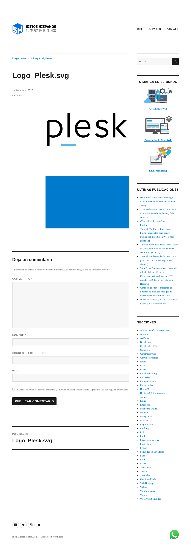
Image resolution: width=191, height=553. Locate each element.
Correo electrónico (29, 353)
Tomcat (143, 471)
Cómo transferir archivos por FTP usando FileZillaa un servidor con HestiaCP (156, 280)
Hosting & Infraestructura (152, 393)
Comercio (145, 349)
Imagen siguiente (42, 58)
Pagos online (146, 424)
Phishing (144, 428)
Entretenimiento (148, 381)
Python (143, 447)
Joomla (143, 396)
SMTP (143, 463)
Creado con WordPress (52, 536)
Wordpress (145, 494)
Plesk (142, 436)
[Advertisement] (87, 203)
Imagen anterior (20, 58)
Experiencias (146, 385)
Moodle (144, 412)
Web (15, 371)
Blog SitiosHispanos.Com (24, 536)
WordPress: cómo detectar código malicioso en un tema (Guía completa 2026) (158, 201)
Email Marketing (148, 373)
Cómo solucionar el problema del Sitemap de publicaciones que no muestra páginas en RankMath (156, 291)
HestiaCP (144, 389)
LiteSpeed (145, 404)
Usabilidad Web (148, 479)
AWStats (144, 338)
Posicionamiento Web (150, 440)
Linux (143, 400)
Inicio (140, 28)
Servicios (155, 28)
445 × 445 (17, 95)
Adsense (144, 334)
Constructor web (148, 353)
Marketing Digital (149, 408)
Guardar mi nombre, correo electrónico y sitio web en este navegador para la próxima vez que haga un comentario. (73, 389)
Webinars (144, 487)
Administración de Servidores (154, 330)
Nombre (19, 335)
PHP (142, 432)
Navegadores (146, 416)
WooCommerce (147, 491)
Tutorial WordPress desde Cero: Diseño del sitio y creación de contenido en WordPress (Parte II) (159, 248)
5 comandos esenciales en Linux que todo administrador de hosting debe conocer (158, 213)
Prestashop (145, 444)
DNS (142, 365)
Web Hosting (146, 483)
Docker (143, 369)
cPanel (143, 361)
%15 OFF (172, 28)
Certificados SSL (148, 346)
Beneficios (145, 342)
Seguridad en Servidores (152, 451)
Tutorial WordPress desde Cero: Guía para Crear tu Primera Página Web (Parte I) (158, 260)
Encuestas (145, 377)
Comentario (22, 278)
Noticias (144, 420)
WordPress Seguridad (150, 498)
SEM (142, 455)
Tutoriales (145, 475)
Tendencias (145, 467)
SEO (142, 459)
